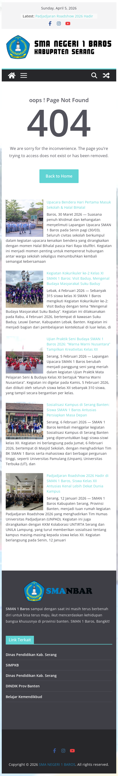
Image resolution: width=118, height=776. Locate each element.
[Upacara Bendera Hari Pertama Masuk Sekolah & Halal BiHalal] (24, 218)
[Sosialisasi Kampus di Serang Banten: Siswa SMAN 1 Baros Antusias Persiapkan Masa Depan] (24, 420)
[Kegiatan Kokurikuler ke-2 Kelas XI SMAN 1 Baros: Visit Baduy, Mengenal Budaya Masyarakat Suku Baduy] (24, 289)
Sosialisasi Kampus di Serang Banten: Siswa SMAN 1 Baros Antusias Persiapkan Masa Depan (78, 409)
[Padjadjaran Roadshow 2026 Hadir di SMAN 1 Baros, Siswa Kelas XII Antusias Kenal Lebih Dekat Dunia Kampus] (24, 491)
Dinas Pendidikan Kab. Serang (31, 654)
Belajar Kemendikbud (24, 696)
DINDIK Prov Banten (23, 686)
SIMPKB (12, 665)
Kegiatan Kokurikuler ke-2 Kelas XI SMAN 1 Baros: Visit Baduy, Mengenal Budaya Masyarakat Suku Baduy (78, 278)
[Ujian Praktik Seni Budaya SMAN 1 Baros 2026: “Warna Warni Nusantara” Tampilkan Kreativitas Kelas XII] (24, 355)
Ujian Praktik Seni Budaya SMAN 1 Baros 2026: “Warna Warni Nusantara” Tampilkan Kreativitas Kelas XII (78, 344)
